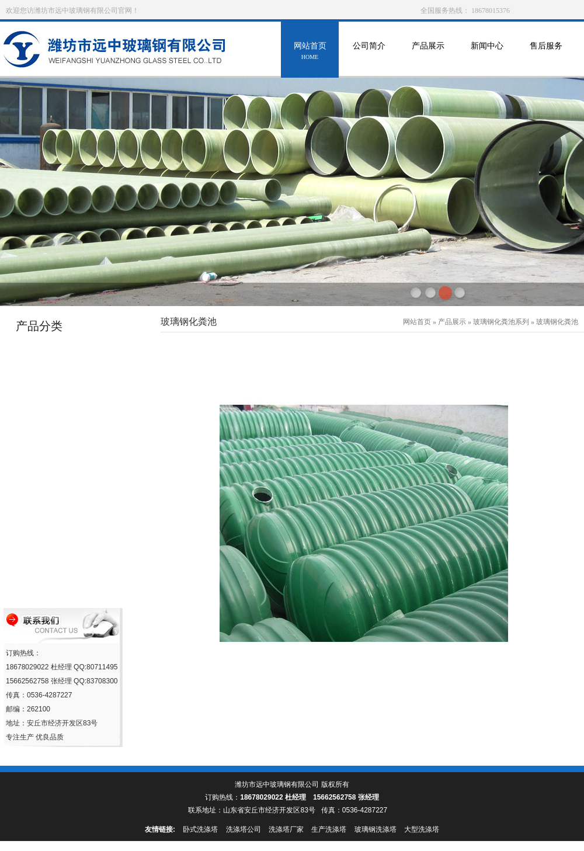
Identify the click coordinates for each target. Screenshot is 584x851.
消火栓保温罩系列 (49, 457)
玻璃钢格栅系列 (45, 590)
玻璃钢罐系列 (41, 368)
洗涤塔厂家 (286, 829)
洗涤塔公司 (243, 829)
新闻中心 (487, 52)
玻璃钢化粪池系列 (49, 568)
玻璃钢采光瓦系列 (49, 524)
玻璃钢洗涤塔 (375, 829)
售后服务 (546, 52)
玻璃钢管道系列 (45, 346)
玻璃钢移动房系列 (49, 502)
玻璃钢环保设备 (45, 413)
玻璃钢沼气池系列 (49, 546)
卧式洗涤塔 (200, 829)
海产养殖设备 (41, 479)
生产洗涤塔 (328, 829)
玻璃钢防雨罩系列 (49, 435)
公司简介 (369, 52)
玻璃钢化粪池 (557, 322)
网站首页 (310, 52)
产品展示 (428, 52)
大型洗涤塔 (421, 829)
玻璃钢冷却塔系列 (49, 391)
